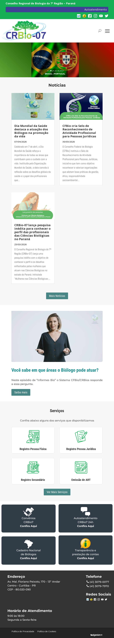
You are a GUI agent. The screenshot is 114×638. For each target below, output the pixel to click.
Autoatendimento (95, 9)
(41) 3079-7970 (97, 586)
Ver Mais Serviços (57, 492)
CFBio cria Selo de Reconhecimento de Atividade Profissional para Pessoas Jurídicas (79, 131)
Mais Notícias (57, 296)
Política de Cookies (46, 631)
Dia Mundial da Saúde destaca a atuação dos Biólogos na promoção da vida (31, 131)
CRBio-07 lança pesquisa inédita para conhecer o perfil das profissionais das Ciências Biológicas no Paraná (32, 232)
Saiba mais (20, 392)
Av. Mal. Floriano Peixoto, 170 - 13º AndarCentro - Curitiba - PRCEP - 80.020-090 (33, 585)
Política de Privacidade (23, 631)
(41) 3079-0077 (97, 582)
